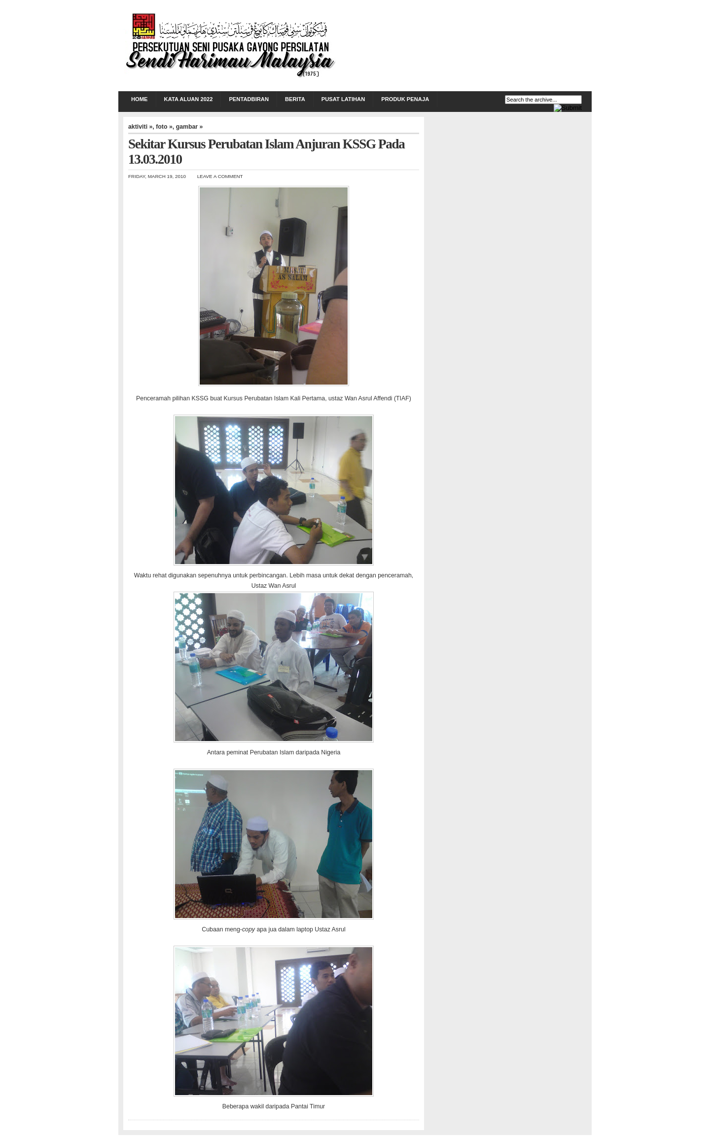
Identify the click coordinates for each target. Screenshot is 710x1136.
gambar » (189, 126)
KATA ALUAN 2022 (188, 99)
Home (139, 99)
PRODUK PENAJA (405, 99)
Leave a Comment (220, 176)
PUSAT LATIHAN (343, 99)
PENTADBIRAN (249, 99)
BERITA (295, 99)
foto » (164, 126)
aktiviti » (140, 126)
